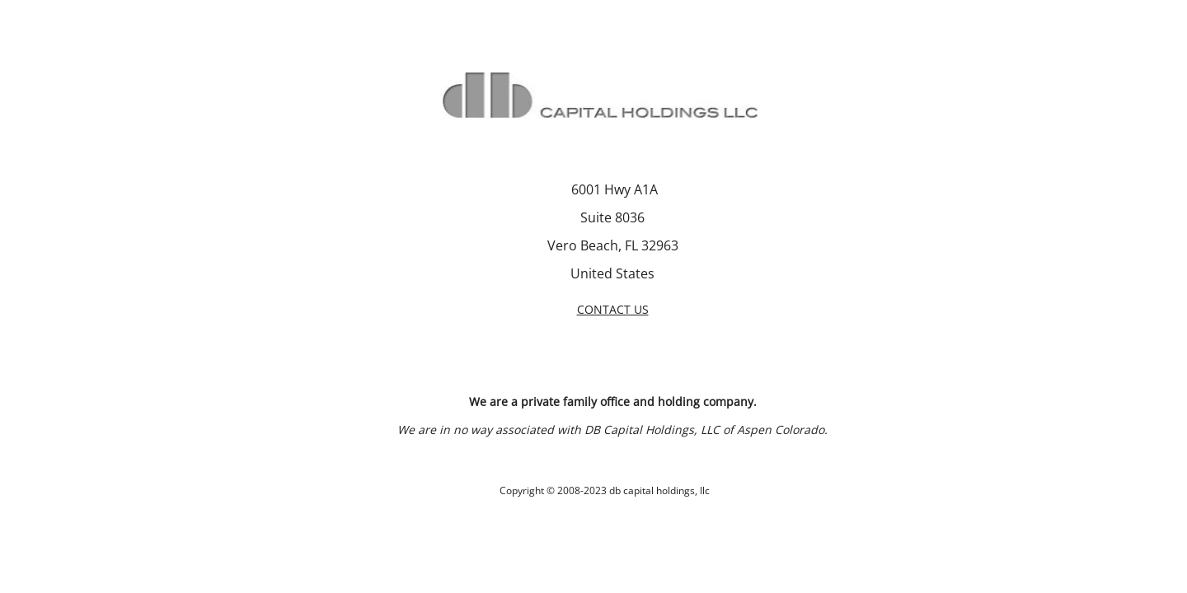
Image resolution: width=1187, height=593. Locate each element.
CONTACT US (613, 309)
